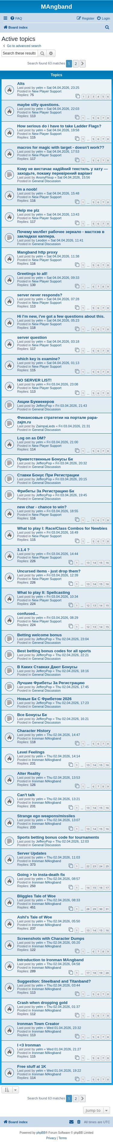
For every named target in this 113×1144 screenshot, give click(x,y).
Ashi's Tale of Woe (34, 917)
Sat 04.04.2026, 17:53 (63, 151)
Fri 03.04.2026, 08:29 (62, 617)
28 (87, 909)
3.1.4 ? (23, 549)
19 (100, 973)
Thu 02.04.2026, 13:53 (63, 777)
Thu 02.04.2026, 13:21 (63, 799)
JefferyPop (44, 405)
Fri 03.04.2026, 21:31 (74, 426)
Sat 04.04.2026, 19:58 (63, 130)
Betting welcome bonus (39, 635)
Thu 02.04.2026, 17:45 (72, 687)
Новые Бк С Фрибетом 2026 (44, 699)
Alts (21, 83)
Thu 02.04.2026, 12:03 (72, 841)
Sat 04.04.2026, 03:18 (63, 341)
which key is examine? (38, 359)
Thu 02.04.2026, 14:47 (63, 735)
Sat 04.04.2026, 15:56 (73, 177)
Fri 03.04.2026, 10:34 (62, 596)
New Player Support (46, 91)
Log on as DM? (31, 438)
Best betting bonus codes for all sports (54, 651)
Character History (34, 730)
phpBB (41, 1132)
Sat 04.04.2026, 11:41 (67, 240)
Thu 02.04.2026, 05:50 (63, 921)
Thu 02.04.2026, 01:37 (63, 1006)
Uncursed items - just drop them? (48, 571)
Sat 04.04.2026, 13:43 (63, 214)
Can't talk (26, 795)
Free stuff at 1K (31, 1066)
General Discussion (46, 181)
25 (107, 866)
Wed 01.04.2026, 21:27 (64, 1049)
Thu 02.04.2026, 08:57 (63, 879)
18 (94, 973)
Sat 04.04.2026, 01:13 (63, 363)
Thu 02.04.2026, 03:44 (63, 985)
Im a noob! (27, 189)
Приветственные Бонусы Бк (45, 459)
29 (94, 909)
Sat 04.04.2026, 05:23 (63, 320)
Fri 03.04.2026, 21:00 (62, 442)
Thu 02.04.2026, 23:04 (72, 639)
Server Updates (31, 853)
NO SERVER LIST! (34, 380)
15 (100, 563)
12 (87, 605)
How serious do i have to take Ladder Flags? (59, 126)
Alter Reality (28, 773)
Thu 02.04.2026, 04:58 (63, 964)
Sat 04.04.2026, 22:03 (63, 109)
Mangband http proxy (37, 252)
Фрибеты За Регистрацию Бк (45, 491)
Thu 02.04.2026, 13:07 (63, 820)
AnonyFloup (45, 177)
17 (107, 888)
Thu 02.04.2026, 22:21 (72, 655)
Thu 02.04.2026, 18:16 (72, 671)
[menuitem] (16, 18)
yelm (39, 87)
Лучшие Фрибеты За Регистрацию (51, 683)
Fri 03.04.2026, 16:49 (62, 532)
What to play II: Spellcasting (43, 592)
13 (87, 563)
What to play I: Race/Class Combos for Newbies (62, 528)
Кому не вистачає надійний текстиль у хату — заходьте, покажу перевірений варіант (62, 171)
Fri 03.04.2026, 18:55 (62, 511)
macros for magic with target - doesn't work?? (60, 147)
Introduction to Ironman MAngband (50, 960)
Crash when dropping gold (42, 1002)
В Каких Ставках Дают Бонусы (47, 667)
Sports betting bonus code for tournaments (58, 837)
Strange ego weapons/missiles (46, 816)
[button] (83, 63)
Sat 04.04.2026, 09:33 (63, 277)
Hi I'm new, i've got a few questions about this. (61, 316)
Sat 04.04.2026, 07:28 (63, 299)
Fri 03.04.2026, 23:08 (62, 384)
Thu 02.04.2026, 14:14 (63, 756)
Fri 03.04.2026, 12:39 (62, 575)
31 (107, 909)
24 (100, 866)
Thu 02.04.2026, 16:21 (72, 719)
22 (87, 866)
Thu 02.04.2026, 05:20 (63, 942)
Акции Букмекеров (35, 401)
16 (107, 563)
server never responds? (39, 295)
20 (107, 973)
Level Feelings (31, 752)
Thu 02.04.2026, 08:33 (63, 900)
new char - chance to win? (42, 507)
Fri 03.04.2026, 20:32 (71, 463)
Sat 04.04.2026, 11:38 (63, 256)
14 (94, 563)
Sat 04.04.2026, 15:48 (63, 193)
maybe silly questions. (38, 104)
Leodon (41, 240)
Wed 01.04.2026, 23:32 (64, 1028)
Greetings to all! (32, 273)
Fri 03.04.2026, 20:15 (71, 479)
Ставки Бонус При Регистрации (48, 475)
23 (94, 866)
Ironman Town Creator (38, 1023)
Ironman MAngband (46, 738)
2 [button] (76, 63)
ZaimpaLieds (45, 426)
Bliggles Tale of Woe (36, 896)
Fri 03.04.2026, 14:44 (62, 554)
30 (100, 909)
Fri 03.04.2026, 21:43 (71, 405)
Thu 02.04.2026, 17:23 (72, 703)
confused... (27, 613)
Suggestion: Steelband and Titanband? (54, 981)
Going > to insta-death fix (41, 874)
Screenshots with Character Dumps (50, 938)
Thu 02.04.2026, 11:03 (63, 857)
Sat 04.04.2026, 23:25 (63, 87)
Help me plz (28, 210)
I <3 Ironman (29, 1045)
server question (32, 337)
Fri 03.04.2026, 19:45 (71, 495)
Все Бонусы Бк (32, 714)
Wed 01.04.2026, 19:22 (64, 1070)
